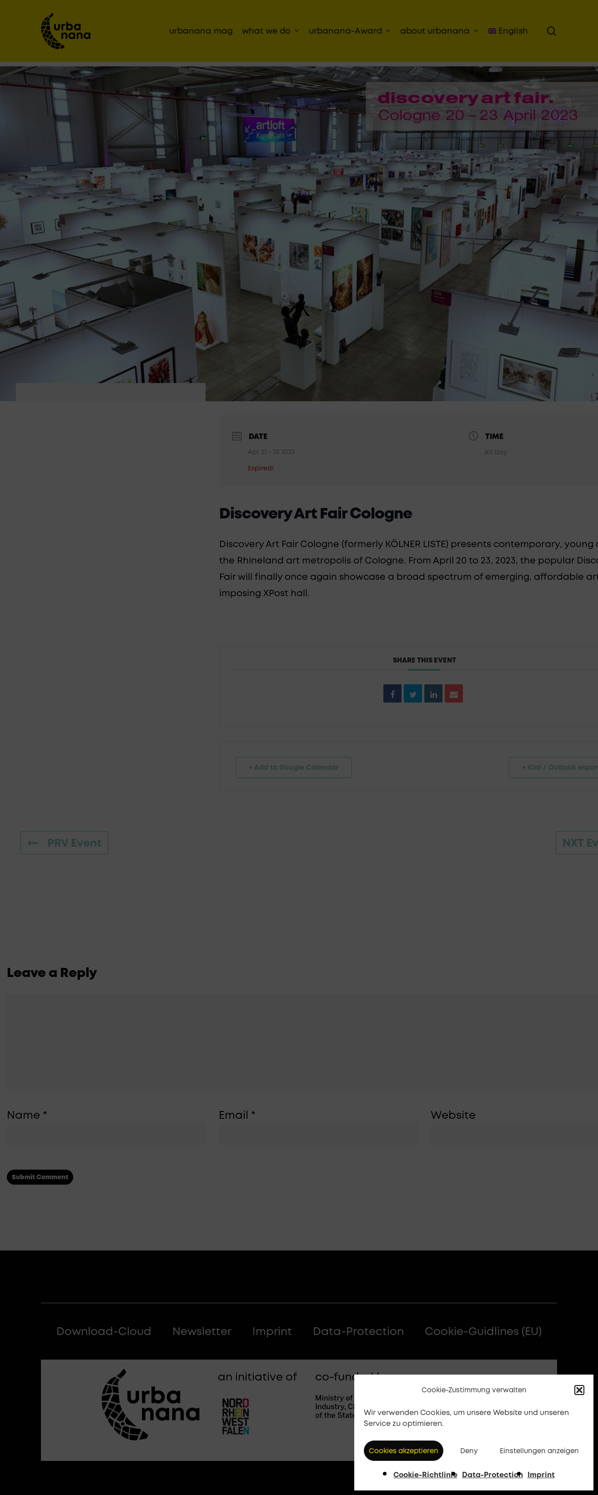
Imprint (541, 1475)
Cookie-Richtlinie (425, 1475)
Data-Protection (492, 1475)
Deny (469, 1450)
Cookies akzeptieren (403, 1450)
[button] (579, 1390)
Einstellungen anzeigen (539, 1450)
